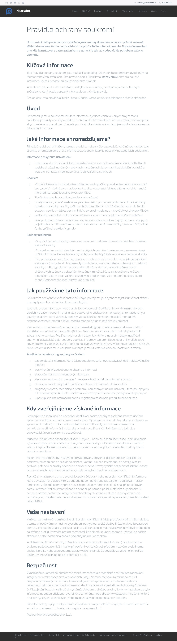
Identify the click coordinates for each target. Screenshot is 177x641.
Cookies (158, 635)
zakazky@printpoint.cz (146, 2)
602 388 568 (166, 2)
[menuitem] (68, 11)
